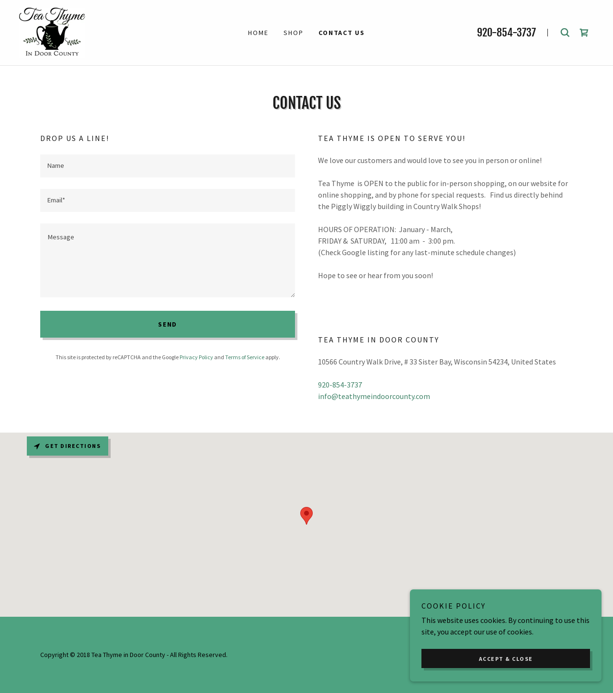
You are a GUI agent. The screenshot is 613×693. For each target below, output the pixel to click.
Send (167, 324)
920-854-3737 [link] (506, 32)
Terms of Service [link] (244, 357)
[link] (52, 31)
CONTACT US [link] (341, 32)
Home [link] (258, 32)
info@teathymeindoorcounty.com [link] (374, 396)
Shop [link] (293, 32)
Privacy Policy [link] (196, 357)
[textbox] (167, 165)
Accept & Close (506, 658)
